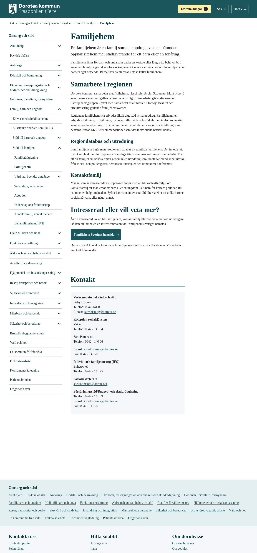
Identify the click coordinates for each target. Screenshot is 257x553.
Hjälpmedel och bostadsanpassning (32, 273)
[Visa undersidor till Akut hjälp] (59, 46)
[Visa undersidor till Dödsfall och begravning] (59, 75)
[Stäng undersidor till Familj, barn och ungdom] (59, 109)
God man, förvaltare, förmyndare (31, 99)
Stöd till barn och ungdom (29, 137)
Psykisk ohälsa (19, 55)
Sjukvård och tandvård (24, 293)
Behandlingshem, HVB (29, 223)
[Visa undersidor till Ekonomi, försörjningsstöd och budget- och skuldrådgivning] (59, 88)
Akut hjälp (17, 46)
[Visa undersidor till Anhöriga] (59, 65)
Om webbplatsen (183, 543)
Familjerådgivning (26, 157)
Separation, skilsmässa (28, 186)
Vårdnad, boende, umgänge (32, 176)
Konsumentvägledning (24, 370)
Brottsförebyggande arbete (27, 333)
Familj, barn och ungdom (26, 109)
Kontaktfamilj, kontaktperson (33, 214)
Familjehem (22, 167)
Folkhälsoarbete (20, 361)
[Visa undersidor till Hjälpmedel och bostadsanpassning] (59, 273)
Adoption (20, 195)
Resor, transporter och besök (28, 283)
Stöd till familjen (24, 148)
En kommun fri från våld (26, 352)
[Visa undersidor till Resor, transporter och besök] (59, 283)
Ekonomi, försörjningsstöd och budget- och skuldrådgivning (30, 87)
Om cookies (180, 548)
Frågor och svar (20, 389)
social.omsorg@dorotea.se (101, 349)
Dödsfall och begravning (26, 75)
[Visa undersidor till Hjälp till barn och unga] (59, 233)
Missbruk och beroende (25, 313)
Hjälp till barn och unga (25, 233)
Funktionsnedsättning (24, 243)
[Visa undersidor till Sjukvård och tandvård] (59, 293)
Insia (93, 548)
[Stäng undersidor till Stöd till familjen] (59, 177)
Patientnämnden (20, 380)
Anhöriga (16, 65)
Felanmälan (16, 548)
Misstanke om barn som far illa (33, 128)
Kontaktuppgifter (20, 543)
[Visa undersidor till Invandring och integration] (59, 303)
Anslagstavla (98, 543)
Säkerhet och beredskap (25, 323)
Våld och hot (18, 342)
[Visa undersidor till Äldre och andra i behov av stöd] (59, 253)
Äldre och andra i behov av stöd (30, 253)
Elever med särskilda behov (30, 119)
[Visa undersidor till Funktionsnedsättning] (59, 243)
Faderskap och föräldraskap (32, 205)
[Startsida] (11, 23)
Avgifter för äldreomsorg (26, 263)
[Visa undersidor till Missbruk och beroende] (59, 313)
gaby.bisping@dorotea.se (100, 311)
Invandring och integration (27, 303)
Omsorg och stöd (21, 35)
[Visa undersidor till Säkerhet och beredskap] (59, 324)
